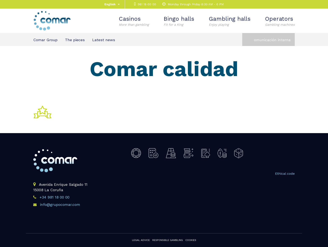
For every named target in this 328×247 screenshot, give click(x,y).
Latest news (103, 40)
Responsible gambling (167, 240)
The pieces (75, 40)
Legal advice (141, 240)
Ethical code (285, 174)
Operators (280, 21)
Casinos (134, 21)
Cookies (190, 240)
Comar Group (45, 40)
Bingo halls (179, 21)
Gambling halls (229, 21)
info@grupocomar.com (60, 204)
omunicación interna (272, 40)
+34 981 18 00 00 (54, 197)
